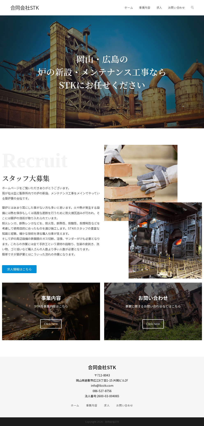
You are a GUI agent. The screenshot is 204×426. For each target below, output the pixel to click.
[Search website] (192, 7)
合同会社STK (24, 7)
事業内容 (91, 405)
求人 (106, 405)
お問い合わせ (124, 405)
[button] (19, 269)
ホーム (75, 405)
